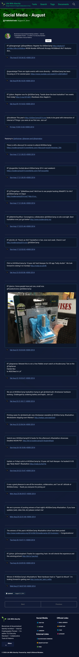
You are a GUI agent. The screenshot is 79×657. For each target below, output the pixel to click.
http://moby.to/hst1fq (38, 464)
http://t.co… (32, 197)
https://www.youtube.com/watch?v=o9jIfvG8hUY (49, 74)
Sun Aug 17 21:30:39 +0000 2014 (22, 178)
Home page (61, 626)
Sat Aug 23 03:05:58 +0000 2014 (22, 273)
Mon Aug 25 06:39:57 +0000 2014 (23, 494)
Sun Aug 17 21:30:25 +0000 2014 (22, 155)
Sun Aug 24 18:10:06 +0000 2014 (22, 448)
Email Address (62, 622)
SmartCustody (43, 643)
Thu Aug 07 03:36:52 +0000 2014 (22, 58)
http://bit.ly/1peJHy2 (30, 556)
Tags (52, 4)
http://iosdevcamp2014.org (17, 243)
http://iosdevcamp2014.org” (17, 197)
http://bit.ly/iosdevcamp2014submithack (38, 441)
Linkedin (40, 630)
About (8, 646)
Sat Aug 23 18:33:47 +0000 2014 (22, 378)
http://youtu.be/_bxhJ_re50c (41, 580)
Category (61, 634)
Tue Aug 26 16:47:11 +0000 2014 (22, 540)
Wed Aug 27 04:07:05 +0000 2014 (22, 586)
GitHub (40, 626)
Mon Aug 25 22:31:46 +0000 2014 (23, 517)
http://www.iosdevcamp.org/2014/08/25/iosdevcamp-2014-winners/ (33, 533)
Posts (34, 4)
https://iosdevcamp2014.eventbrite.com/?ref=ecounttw (28, 171)
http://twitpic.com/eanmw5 (45, 418)
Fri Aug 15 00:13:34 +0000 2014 (22, 127)
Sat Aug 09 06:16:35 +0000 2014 (22, 81)
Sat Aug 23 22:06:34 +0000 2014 (22, 425)
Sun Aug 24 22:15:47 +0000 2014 (22, 471)
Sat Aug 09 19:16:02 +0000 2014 (22, 104)
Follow (50, 41)
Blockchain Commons (45, 639)
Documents (63, 4)
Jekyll (29, 652)
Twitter (40, 622)
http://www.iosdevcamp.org (40, 220)
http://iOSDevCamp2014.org (35, 118)
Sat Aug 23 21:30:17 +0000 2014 (22, 402)
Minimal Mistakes (38, 652)
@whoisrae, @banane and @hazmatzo (28, 139)
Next (23, 605)
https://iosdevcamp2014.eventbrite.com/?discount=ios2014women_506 (34, 148)
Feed (39, 647)
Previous (59, 605)
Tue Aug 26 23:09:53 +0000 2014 (22, 563)
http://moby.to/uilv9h (38, 266)
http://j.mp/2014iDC (23, 97)
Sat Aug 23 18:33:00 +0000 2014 (22, 350)
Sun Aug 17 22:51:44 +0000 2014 (22, 227)
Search (43, 4)
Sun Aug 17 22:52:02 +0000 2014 (22, 250)
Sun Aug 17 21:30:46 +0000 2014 (22, 203)
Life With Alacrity (12, 618)
